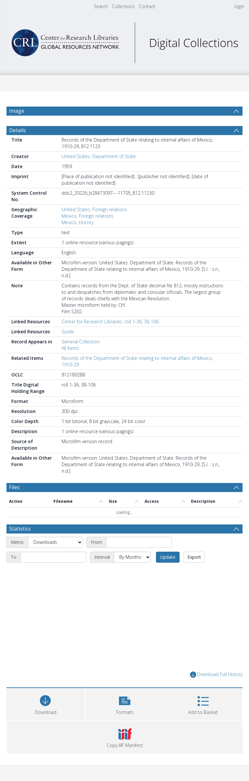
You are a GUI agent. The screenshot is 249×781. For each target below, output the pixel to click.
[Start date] (139, 542)
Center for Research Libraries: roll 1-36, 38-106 (110, 321)
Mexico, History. (78, 222)
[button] (125, 703)
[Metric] (55, 542)
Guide (68, 331)
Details (17, 130)
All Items (70, 348)
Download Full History (216, 674)
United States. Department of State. (99, 156)
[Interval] (132, 557)
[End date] (53, 557)
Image (16, 110)
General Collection (81, 342)
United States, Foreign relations (94, 209)
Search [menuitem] (101, 6)
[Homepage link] (124, 41)
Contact (147, 6)
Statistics (20, 528)
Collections (123, 6)
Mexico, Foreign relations (87, 216)
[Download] (45, 703)
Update (167, 557)
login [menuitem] (239, 6)
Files (14, 487)
